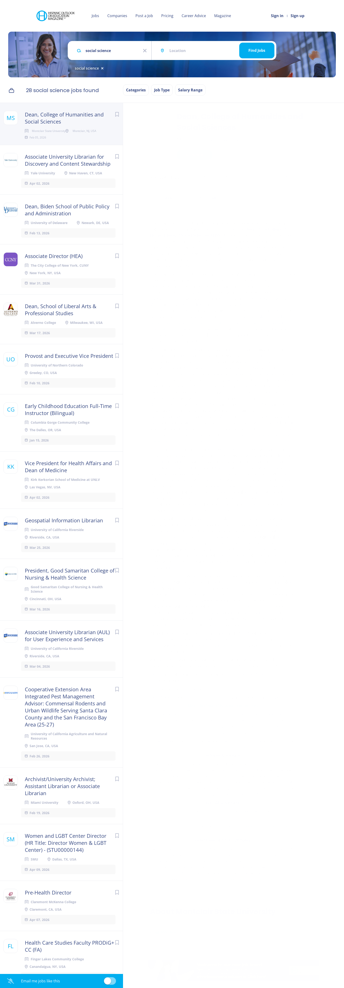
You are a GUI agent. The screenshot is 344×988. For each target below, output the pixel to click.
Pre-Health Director (48, 899)
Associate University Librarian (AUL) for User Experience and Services (67, 643)
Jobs (95, 15)
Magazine (222, 15)
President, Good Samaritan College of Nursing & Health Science (69, 581)
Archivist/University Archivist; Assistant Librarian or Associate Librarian (62, 793)
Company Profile (166, 932)
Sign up (297, 15)
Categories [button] (136, 90)
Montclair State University (208, 139)
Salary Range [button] (190, 90)
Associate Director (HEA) (53, 263)
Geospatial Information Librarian (64, 527)
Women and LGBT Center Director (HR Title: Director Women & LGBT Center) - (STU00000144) (65, 850)
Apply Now (194, 155)
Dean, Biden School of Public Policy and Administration (67, 217)
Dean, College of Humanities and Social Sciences (64, 118)
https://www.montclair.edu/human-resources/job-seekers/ (226, 879)
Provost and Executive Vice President (69, 363)
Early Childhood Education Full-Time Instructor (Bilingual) (68, 417)
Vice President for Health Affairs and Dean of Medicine (68, 474)
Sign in (277, 15)
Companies (117, 15)
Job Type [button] (162, 90)
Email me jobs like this (40, 981)
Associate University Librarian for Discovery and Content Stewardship (67, 168)
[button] (304, 155)
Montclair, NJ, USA (166, 177)
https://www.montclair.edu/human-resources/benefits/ (222, 747)
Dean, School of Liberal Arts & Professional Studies (60, 317)
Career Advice (194, 15)
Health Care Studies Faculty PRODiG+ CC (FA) (69, 954)
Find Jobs (256, 50)
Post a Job (144, 15)
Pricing (167, 15)
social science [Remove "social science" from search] (87, 68)
